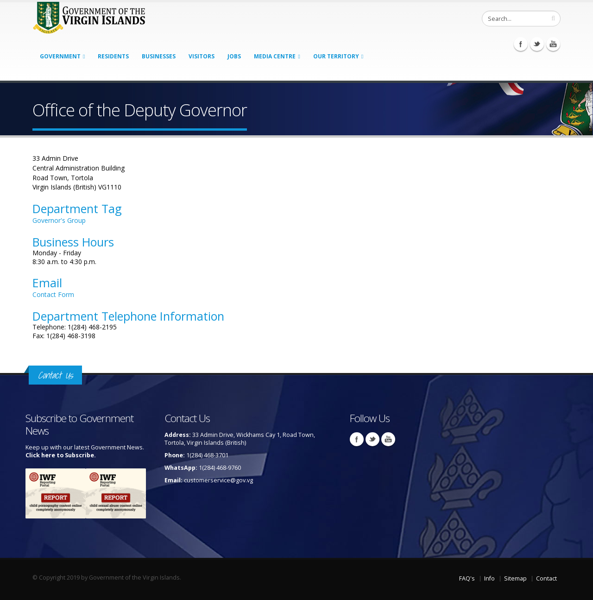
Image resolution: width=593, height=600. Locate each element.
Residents (113, 56)
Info (489, 578)
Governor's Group (59, 220)
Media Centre (275, 56)
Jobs (234, 56)
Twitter (537, 44)
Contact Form (53, 294)
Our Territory (336, 56)
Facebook (521, 44)
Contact (546, 578)
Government (60, 56)
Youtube (553, 44)
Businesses (159, 56)
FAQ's (467, 578)
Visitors (201, 56)
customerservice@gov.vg (218, 480)
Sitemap (515, 578)
